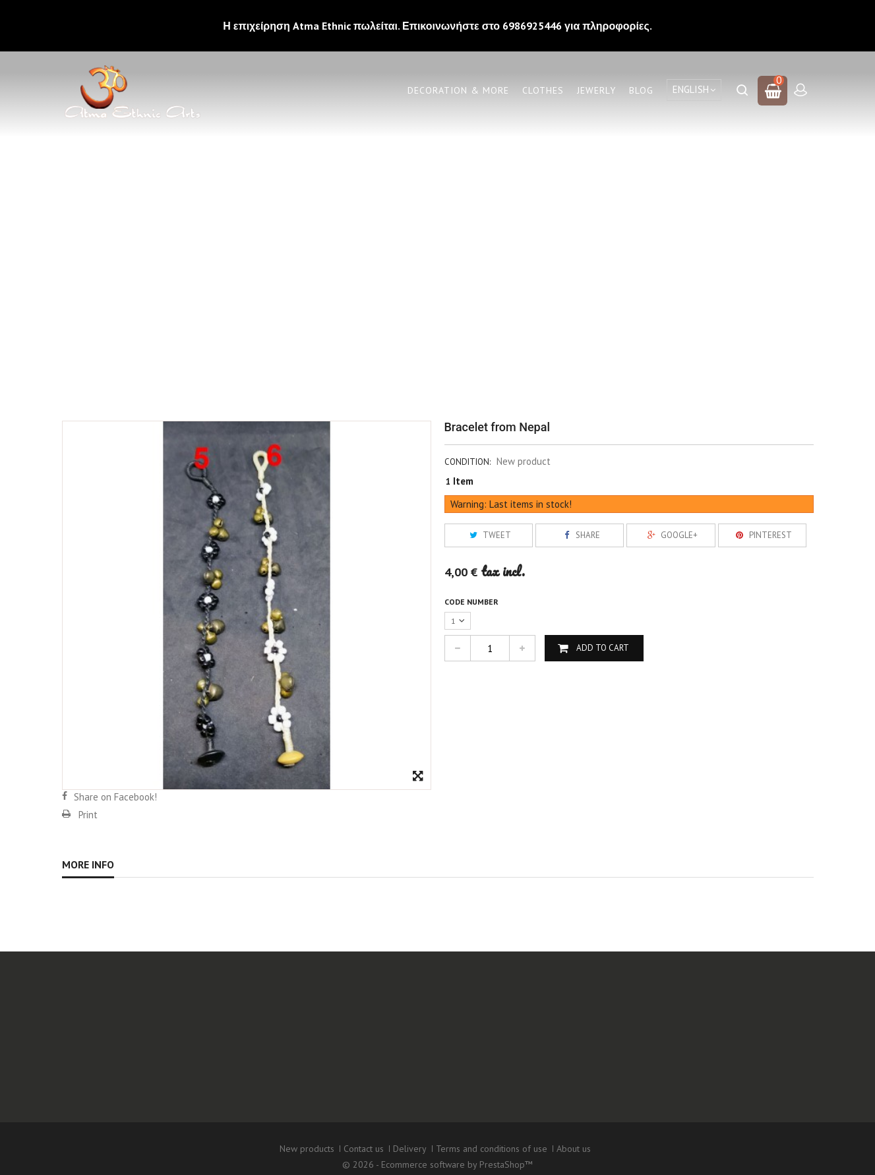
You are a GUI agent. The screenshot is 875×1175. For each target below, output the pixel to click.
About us (574, 1137)
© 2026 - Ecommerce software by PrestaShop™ (437, 1151)
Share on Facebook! (115, 797)
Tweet (488, 535)
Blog (641, 90)
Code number (472, 602)
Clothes (543, 90)
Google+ (671, 535)
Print (88, 814)
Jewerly (596, 90)
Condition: (467, 461)
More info (88, 864)
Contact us (364, 1137)
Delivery (410, 1137)
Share (579, 535)
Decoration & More (458, 90)
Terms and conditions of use (491, 1137)
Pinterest (762, 535)
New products (307, 1137)
